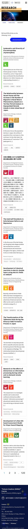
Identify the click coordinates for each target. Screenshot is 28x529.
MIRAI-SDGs (12, 22)
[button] (26, 3)
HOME (4, 22)
